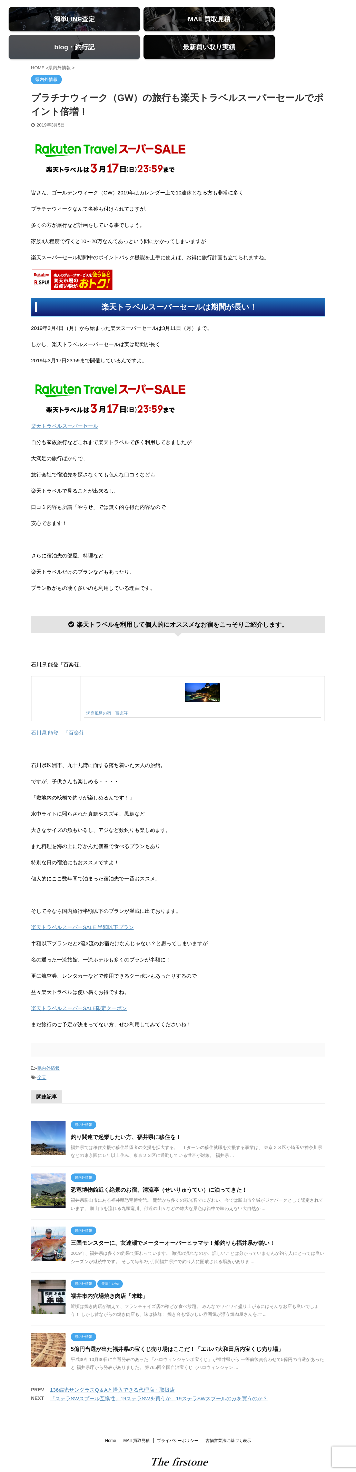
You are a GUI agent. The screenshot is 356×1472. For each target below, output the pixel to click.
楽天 (41, 1059)
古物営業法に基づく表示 (228, 1422)
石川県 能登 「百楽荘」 (60, 714)
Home (110, 1422)
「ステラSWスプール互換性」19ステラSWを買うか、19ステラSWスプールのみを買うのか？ (159, 1380)
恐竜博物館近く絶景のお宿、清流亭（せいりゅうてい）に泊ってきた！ (159, 1172)
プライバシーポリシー (177, 1422)
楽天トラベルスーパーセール (64, 408)
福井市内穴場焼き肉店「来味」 (109, 1278)
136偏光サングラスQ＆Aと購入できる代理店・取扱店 (112, 1371)
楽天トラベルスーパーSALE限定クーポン (79, 990)
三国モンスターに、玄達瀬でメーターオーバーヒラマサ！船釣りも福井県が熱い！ (173, 1225)
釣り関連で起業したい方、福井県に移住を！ (126, 1119)
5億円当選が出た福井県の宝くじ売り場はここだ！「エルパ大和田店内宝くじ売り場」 (177, 1331)
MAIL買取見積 (136, 1422)
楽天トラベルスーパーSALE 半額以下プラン (82, 909)
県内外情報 (48, 1049)
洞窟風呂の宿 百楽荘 (107, 695)
